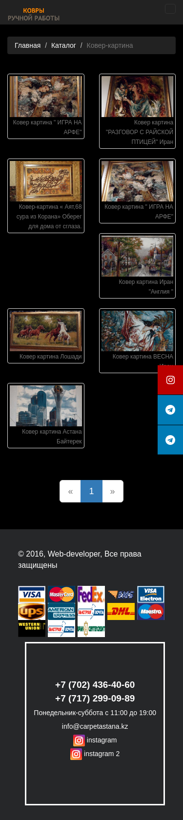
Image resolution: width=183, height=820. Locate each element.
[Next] (112, 491)
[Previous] (70, 491)
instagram (95, 740)
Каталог (63, 45)
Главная (28, 45)
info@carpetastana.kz (95, 726)
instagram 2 (95, 754)
